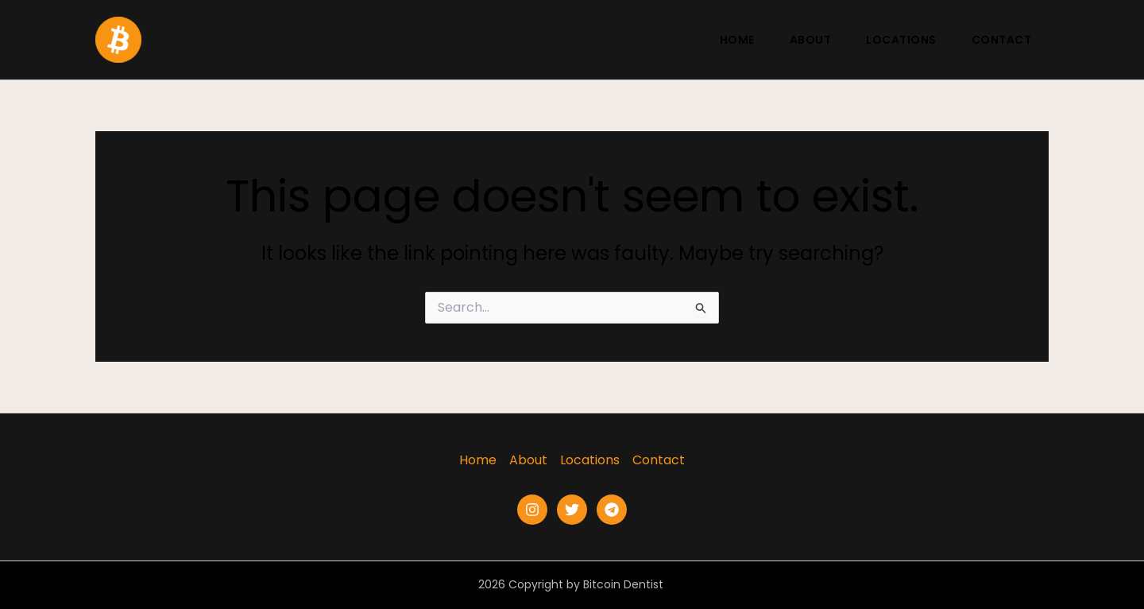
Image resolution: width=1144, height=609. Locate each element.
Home (737, 39)
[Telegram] (612, 510)
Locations (901, 39)
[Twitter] (572, 510)
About (811, 39)
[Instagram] (532, 510)
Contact (1002, 39)
